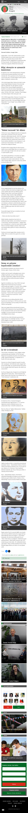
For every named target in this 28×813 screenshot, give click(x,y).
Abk (15, 4)
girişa (12, 555)
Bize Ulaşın (15, 801)
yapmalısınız (21, 555)
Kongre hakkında (7, 801)
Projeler (10, 803)
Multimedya (22, 801)
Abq (17, 4)
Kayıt (25, 1)
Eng (10, 4)
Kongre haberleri (18, 803)
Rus (8, 4)
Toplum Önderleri (5, 36)
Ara (19, 4)
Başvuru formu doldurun (14, 793)
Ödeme (14, 784)
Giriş (19, 1)
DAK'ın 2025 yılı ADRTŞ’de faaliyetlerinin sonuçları (13, 758)
